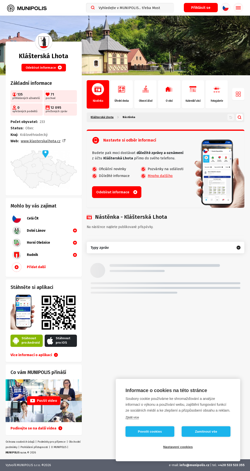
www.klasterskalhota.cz (41, 141)
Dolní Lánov (28, 231)
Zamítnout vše (206, 431)
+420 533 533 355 (231, 465)
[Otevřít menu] (238, 94)
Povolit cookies (150, 431)
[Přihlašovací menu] (201, 7)
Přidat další (29, 267)
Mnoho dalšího (160, 176)
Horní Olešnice (31, 243)
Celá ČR (25, 218)
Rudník (25, 255)
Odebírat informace (44, 67)
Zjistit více (132, 417)
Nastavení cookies (178, 447)
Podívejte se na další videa (36, 428)
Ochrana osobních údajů (20, 441)
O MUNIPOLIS (58, 447)
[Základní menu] (238, 8)
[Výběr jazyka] (225, 8)
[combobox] (130, 8)
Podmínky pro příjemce (52, 441)
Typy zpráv (100, 247)
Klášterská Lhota (102, 117)
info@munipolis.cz (194, 465)
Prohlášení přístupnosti (34, 447)
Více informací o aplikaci (34, 355)
